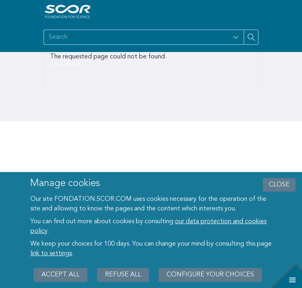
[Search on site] (136, 37)
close (279, 185)
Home (56, 65)
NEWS (73, 65)
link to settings (51, 253)
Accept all (60, 275)
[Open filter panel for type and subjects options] (236, 37)
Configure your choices (210, 275)
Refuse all (123, 275)
